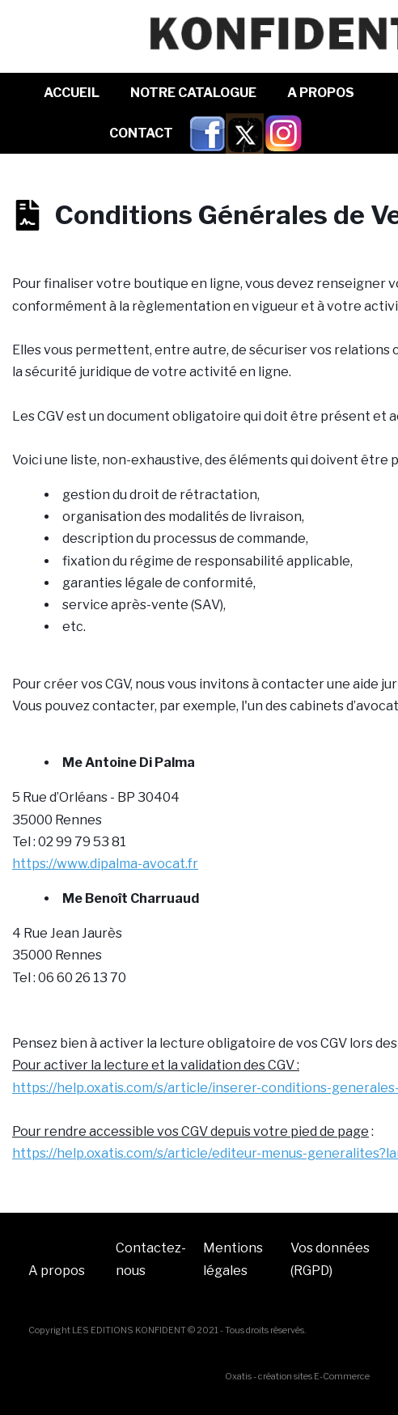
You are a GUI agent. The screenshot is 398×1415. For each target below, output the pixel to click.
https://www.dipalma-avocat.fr (105, 863)
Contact (141, 133)
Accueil (72, 92)
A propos (56, 1270)
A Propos (320, 92)
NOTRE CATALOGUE (193, 92)
